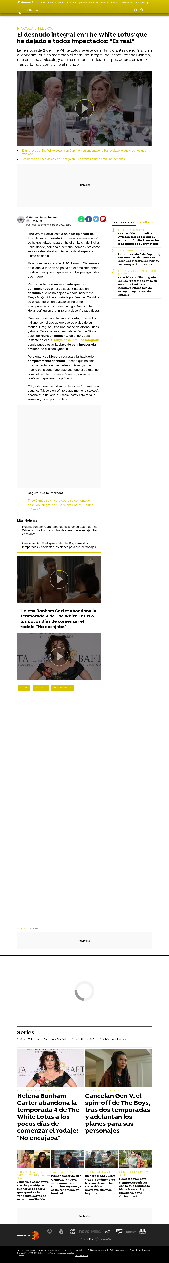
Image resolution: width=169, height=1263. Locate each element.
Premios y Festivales (58, 19)
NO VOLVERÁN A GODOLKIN (102, 1090)
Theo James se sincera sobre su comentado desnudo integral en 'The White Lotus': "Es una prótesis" (60, 505)
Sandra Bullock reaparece (53, 2)
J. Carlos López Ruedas (41, 217)
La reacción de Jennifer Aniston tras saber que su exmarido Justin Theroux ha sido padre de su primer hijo (138, 239)
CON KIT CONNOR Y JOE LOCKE (134, 1174)
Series (23, 19)
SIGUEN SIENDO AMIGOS (131, 230)
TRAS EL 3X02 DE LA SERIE (132, 250)
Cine (76, 19)
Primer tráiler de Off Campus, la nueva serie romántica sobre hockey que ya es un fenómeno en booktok (66, 1184)
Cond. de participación (139, 1250)
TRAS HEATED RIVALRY (64, 1172)
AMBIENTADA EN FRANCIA (33, 1090)
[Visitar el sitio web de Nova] (84, 1231)
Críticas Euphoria (101, 2)
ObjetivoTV (23, 928)
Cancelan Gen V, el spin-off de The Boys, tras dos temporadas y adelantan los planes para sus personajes (117, 1114)
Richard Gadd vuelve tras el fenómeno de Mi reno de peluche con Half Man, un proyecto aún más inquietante (100, 1184)
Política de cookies (118, 1250)
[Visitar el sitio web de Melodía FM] (142, 1231)
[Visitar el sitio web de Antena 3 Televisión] (50, 1231)
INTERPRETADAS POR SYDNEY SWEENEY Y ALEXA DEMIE (33, 1175)
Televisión (36, 19)
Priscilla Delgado (143, 2)
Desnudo (40, 687)
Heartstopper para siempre (79, 2)
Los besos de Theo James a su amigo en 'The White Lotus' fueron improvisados (73, 159)
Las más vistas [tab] (123, 222)
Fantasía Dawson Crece (122, 2)
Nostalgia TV (89, 19)
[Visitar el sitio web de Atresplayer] (90, 1239)
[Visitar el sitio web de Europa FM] (130, 1231)
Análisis (105, 19)
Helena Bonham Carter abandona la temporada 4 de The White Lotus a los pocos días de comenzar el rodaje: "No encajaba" (59, 530)
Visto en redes (62, 687)
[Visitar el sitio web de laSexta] (62, 1231)
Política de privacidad (98, 1250)
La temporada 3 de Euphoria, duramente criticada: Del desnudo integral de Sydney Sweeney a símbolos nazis (139, 259)
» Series (34, 928)
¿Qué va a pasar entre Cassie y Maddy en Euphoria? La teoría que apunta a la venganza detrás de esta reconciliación (33, 1190)
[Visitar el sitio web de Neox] (73, 1231)
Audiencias (119, 19)
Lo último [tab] (146, 222)
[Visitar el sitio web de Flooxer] (106, 1239)
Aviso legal (80, 1250)
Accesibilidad (81, 1255)
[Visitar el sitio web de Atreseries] (108, 1231)
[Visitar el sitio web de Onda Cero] (119, 1231)
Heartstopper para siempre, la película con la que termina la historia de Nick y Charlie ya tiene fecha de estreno (134, 1187)
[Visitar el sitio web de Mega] (96, 1231)
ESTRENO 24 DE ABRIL (98, 1172)
